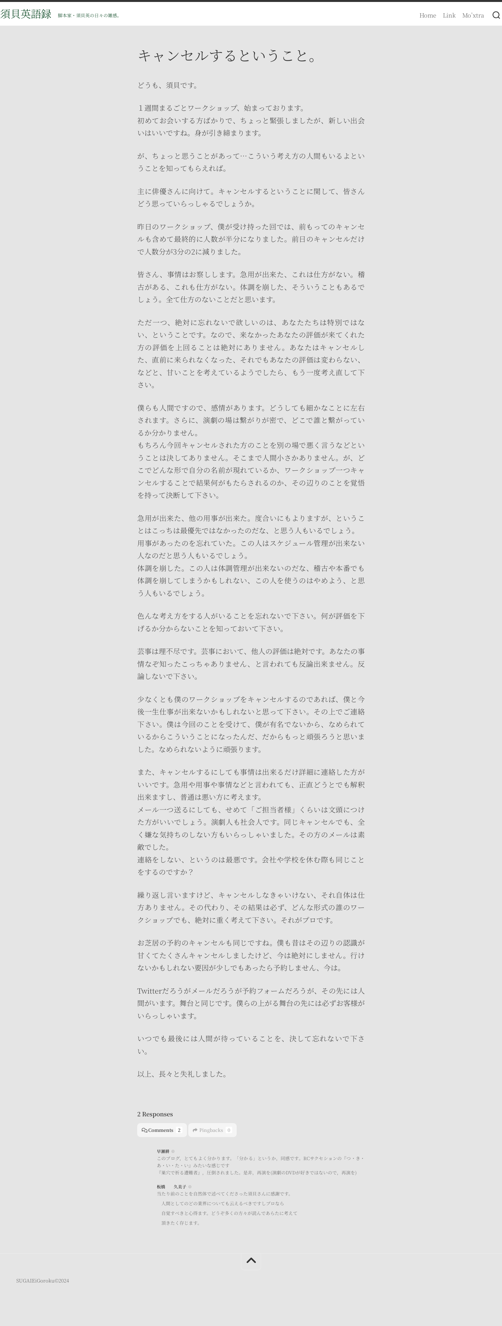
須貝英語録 (38, 14)
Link (436, 15)
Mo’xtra (460, 15)
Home (414, 15)
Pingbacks (215, 1132)
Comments (163, 1132)
